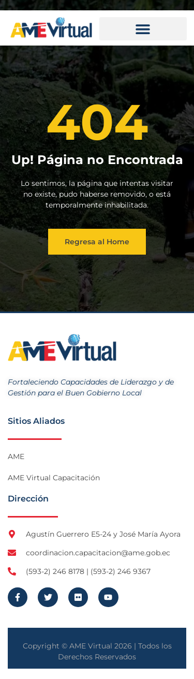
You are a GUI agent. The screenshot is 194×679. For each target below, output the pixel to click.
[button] (143, 28)
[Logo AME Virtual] (51, 27)
